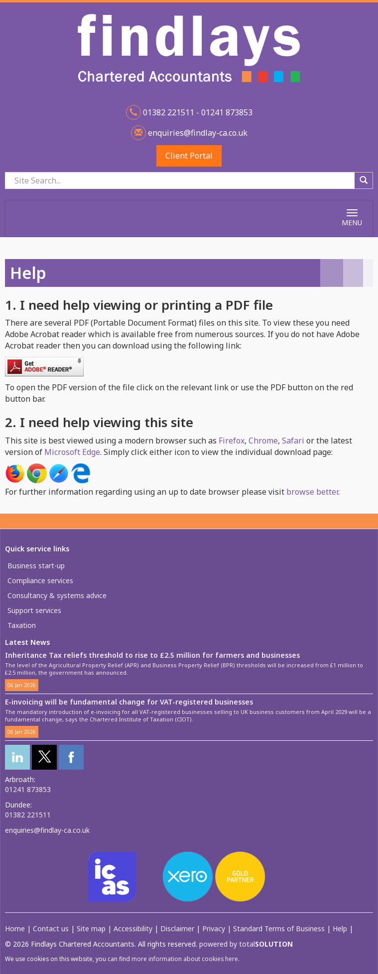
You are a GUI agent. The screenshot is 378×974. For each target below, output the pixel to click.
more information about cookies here (184, 959)
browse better (312, 491)
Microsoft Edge (72, 451)
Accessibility (133, 928)
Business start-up (36, 565)
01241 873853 (28, 789)
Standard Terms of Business (279, 928)
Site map (91, 928)
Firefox (232, 440)
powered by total (246, 944)
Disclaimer (177, 928)
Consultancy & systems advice (57, 595)
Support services (34, 610)
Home (15, 928)
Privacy (213, 928)
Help (340, 928)
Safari (293, 440)
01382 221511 (28, 814)
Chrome (263, 440)
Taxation (21, 625)
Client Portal (189, 155)
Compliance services (40, 580)
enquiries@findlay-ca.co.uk (197, 132)
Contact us (51, 928)
